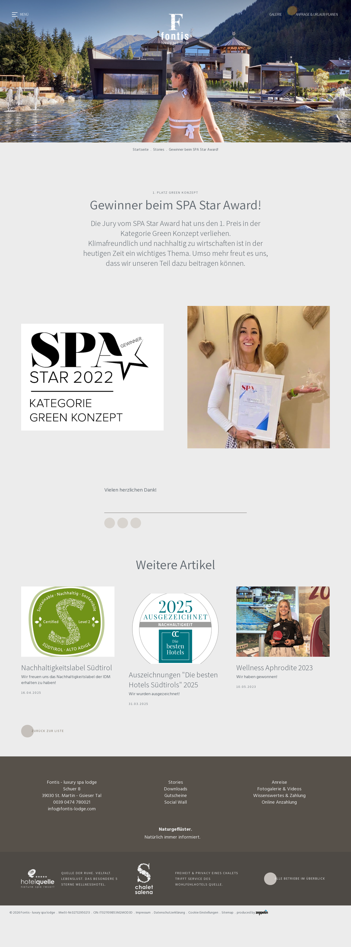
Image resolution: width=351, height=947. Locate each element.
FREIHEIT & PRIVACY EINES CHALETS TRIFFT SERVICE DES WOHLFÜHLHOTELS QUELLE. (206, 878)
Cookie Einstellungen (203, 912)
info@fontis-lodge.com (72, 809)
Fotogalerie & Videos (279, 789)
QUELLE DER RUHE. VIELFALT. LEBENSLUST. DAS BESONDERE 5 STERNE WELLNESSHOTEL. (89, 878)
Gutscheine (175, 795)
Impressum (143, 912)
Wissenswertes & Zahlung (279, 795)
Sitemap (227, 912)
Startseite (141, 149)
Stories (158, 149)
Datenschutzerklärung (169, 912)
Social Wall (175, 802)
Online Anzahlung (279, 802)
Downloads (175, 789)
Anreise (279, 782)
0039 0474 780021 (71, 802)
